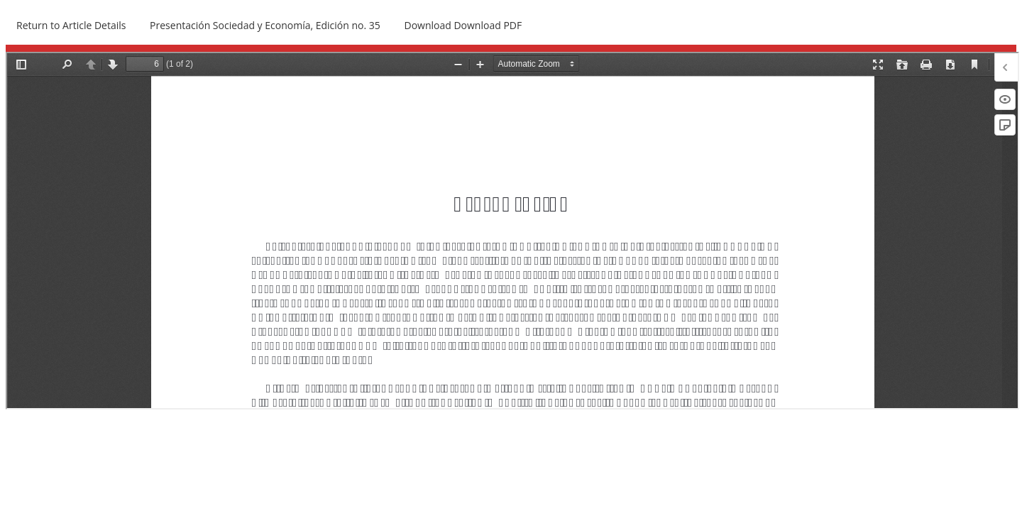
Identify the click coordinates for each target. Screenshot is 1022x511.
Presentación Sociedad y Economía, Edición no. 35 (265, 25)
